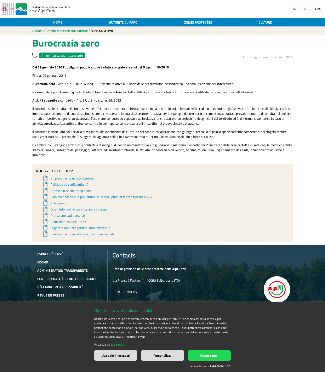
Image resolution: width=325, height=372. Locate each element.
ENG (305, 9)
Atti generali (55, 203)
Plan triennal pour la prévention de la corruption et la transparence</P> (97, 196)
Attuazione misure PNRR (64, 221)
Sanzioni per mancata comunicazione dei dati (78, 234)
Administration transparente (62, 270)
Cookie (42, 262)
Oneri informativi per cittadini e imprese (74, 209)
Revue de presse (50, 295)
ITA (294, 9)
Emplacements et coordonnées (68, 178)
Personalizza (162, 355)
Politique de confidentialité (65, 184)
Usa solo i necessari (116, 355)
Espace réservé (50, 253)
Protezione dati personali (64, 215)
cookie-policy (117, 344)
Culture (265, 22)
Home (57, 22)
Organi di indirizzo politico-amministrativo (76, 227)
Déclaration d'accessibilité (60, 287)
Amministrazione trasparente (67, 30)
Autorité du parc (123, 22)
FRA (318, 9)
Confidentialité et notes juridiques (67, 278)
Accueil (37, 30)
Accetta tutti (209, 355)
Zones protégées (198, 22)
